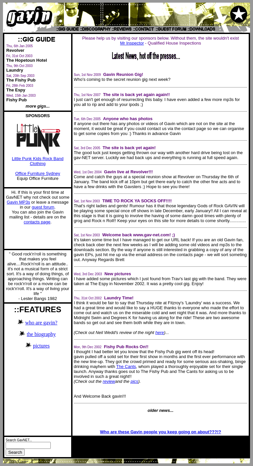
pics (134, 381)
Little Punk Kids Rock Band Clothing (38, 159)
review (109, 381)
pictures (41, 346)
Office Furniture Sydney (37, 173)
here (159, 332)
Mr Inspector (132, 43)
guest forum (43, 207)
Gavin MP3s (18, 202)
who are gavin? (41, 322)
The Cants (126, 366)
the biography (41, 334)
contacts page (37, 221)
